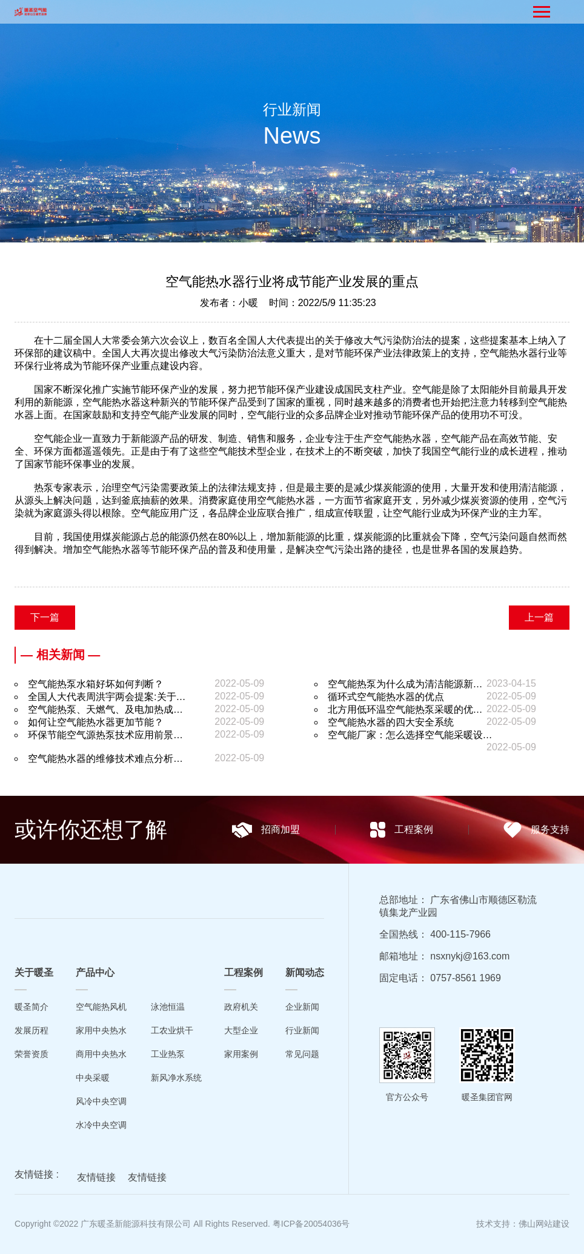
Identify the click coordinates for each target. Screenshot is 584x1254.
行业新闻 (302, 1030)
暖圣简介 (31, 1007)
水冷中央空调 (101, 1125)
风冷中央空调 (101, 1101)
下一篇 (44, 617)
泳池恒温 (168, 1007)
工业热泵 (168, 1054)
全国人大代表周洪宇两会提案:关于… (106, 697)
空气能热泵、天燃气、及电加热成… (105, 709)
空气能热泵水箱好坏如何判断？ (96, 684)
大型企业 (241, 1030)
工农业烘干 (172, 1030)
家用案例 (241, 1054)
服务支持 (536, 830)
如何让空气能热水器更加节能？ (96, 722)
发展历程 (31, 1030)
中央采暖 (93, 1077)
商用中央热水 (101, 1054)
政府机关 (241, 1007)
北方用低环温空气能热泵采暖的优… (405, 709)
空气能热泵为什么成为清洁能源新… (405, 684)
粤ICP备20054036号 (311, 1224)
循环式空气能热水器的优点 (386, 697)
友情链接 (96, 1180)
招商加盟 (265, 830)
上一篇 (539, 617)
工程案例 (401, 830)
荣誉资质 (31, 1054)
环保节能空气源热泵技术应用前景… (105, 735)
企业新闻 (302, 1007)
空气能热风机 (101, 1007)
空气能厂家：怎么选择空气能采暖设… (410, 735)
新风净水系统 (176, 1077)
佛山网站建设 (544, 1224)
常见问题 (302, 1054)
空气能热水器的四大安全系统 (391, 722)
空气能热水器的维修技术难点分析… (105, 758)
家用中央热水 (101, 1030)
